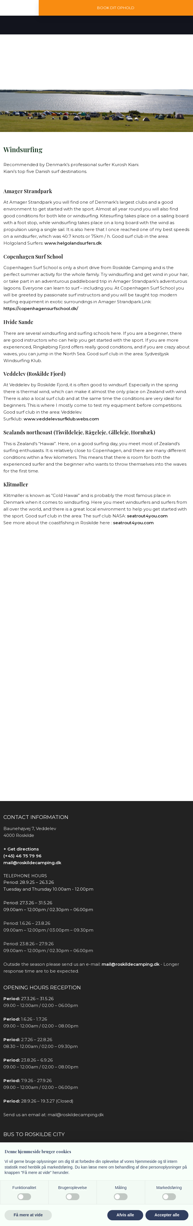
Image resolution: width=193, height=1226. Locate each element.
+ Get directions (21, 849)
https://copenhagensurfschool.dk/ (40, 308)
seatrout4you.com (147, 516)
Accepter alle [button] (167, 1215)
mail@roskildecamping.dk (32, 862)
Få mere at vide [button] (28, 1215)
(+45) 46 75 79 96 (22, 855)
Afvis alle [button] (125, 1215)
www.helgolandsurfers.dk (73, 243)
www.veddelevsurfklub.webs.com (61, 419)
